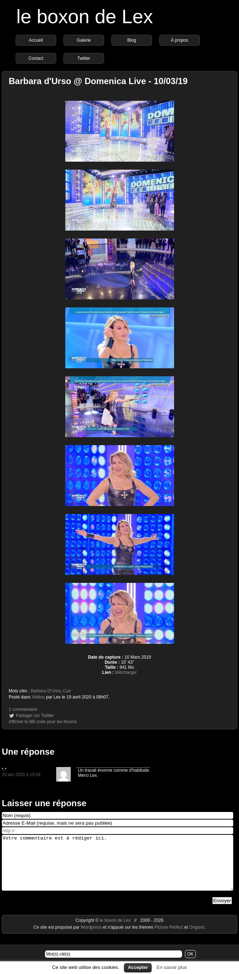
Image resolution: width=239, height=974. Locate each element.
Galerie (84, 40)
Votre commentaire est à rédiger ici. (117, 868)
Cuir (67, 690)
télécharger (126, 672)
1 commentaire (23, 709)
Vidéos (38, 697)
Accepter (138, 967)
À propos (179, 40)
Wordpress (92, 938)
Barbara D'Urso (46, 690)
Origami (196, 938)
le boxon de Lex (84, 16)
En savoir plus (172, 967)
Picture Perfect (168, 938)
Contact (35, 58)
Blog (131, 40)
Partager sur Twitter (35, 715)
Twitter (83, 58)
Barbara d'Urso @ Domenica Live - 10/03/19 (98, 81)
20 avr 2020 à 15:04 (21, 774)
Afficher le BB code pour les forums (43, 721)
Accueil (36, 40)
